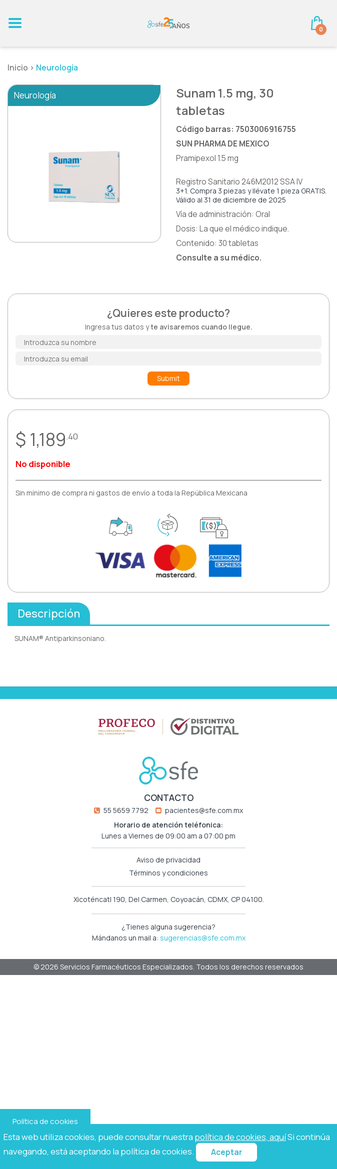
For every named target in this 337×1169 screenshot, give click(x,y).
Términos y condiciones (168, 877)
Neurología (57, 67)
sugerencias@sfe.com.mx (203, 943)
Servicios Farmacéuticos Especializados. (128, 971)
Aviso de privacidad (168, 865)
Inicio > (22, 67)
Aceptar (226, 1152)
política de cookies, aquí (240, 1136)
